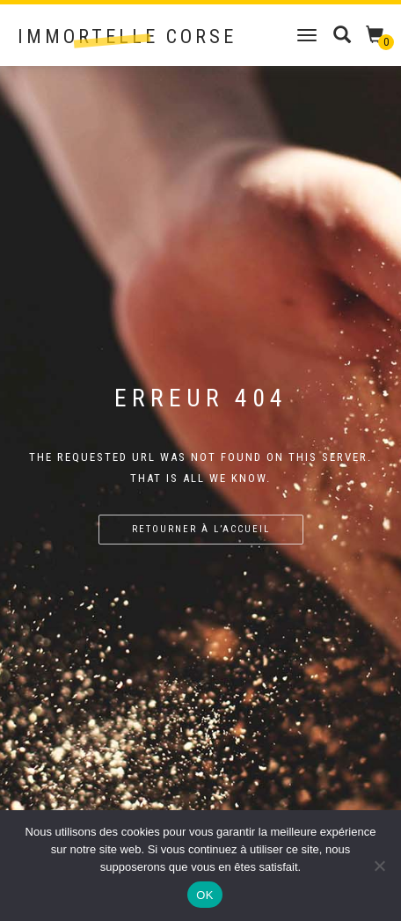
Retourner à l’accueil (201, 529)
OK (204, 895)
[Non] (379, 865)
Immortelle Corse (127, 37)
